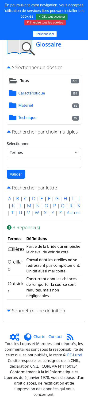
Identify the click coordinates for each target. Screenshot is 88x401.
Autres (73, 212)
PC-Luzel (74, 355)
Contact (55, 336)
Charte (39, 336)
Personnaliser (44, 34)
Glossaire (48, 44)
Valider (16, 174)
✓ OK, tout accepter (51, 16)
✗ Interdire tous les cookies (45, 22)
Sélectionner (18, 143)
